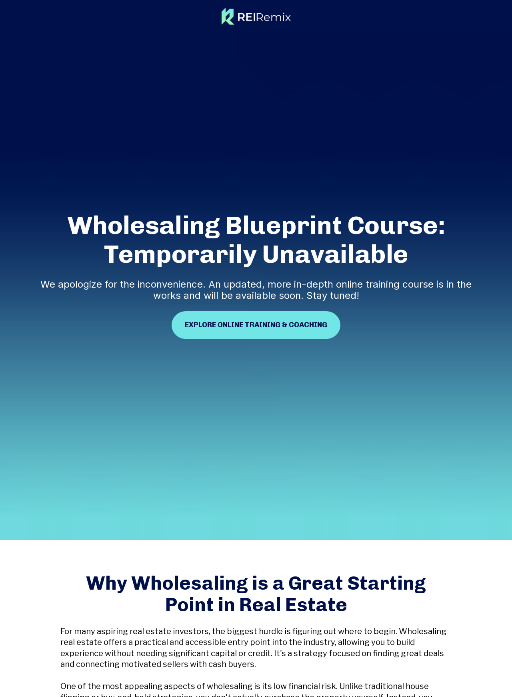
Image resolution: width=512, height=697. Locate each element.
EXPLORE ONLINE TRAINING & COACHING (256, 304)
